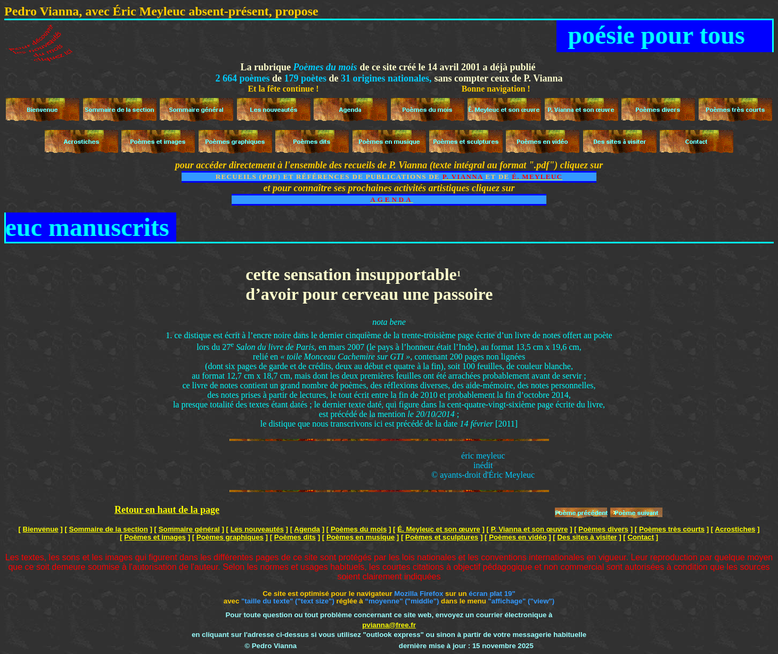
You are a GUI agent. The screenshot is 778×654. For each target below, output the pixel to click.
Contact (640, 537)
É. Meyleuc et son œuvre (438, 529)
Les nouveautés (257, 529)
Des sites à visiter (587, 537)
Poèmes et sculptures (441, 537)
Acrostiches (735, 529)
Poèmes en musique (360, 537)
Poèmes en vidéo (517, 537)
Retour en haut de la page (166, 509)
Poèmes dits (295, 537)
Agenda (307, 529)
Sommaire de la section (108, 529)
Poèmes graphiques (230, 537)
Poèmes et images (155, 537)
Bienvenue (41, 529)
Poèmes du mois (359, 529)
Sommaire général (189, 529)
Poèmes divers (603, 529)
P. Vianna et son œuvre (529, 529)
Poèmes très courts (672, 529)
